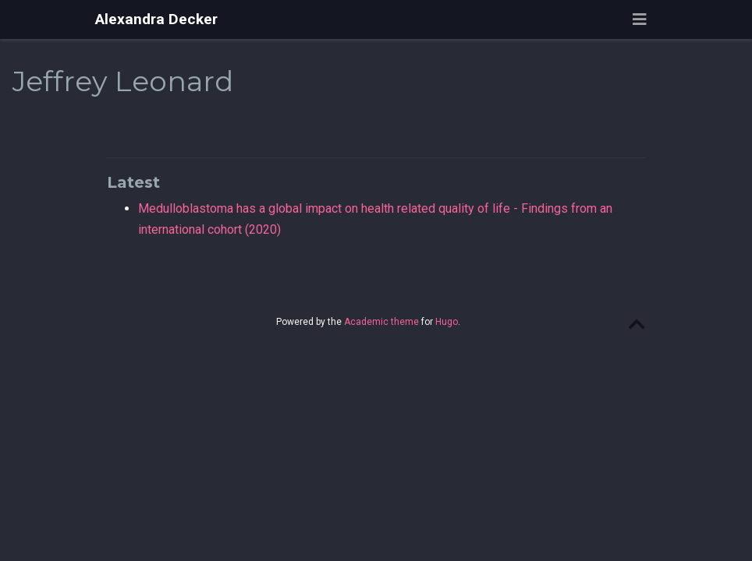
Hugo (446, 321)
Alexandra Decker (156, 19)
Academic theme (381, 321)
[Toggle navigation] (640, 19)
